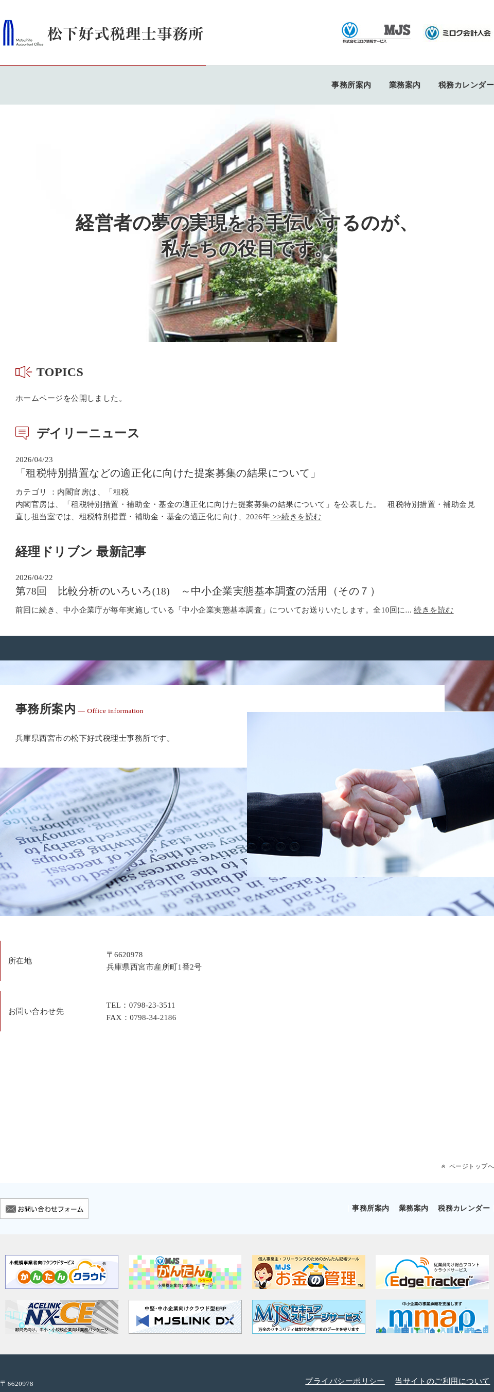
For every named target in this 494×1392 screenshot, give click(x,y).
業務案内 (405, 85)
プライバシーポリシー (345, 1381)
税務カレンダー (466, 85)
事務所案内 (351, 85)
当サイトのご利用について (442, 1381)
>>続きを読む (295, 517)
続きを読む (433, 610)
